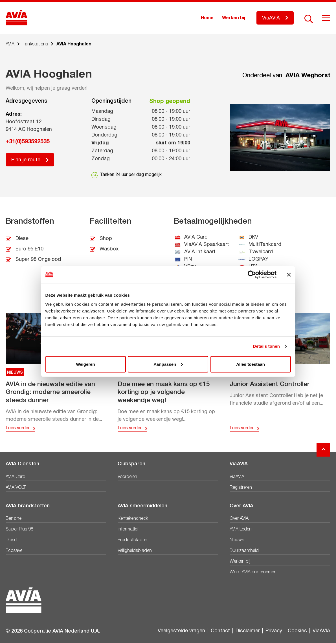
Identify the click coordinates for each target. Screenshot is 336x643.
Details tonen (266, 346)
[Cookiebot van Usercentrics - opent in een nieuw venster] (251, 274)
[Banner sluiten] (289, 275)
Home (207, 18)
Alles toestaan (250, 364)
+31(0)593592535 (28, 141)
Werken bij (233, 18)
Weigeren (85, 364)
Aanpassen (168, 364)
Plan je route (25, 160)
